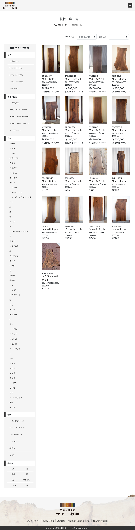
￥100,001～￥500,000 (18, 116)
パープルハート (15, 329)
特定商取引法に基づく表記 (79, 520)
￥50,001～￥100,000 (18, 109)
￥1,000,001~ (15, 130)
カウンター (14, 441)
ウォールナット (15, 192)
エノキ (12, 148)
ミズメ (12, 378)
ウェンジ (13, 187)
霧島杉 (12, 280)
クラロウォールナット (18, 231)
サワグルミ (14, 246)
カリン (12, 221)
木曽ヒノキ (14, 158)
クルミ (12, 241)
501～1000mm (15, 68)
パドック (13, 334)
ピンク (13, 485)
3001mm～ (13, 88)
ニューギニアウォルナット (20, 197)
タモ (11, 304)
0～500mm (13, 61)
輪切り (12, 448)
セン (11, 285)
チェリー (13, 314)
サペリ (12, 260)
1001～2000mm (16, 74)
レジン (12, 455)
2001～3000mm (16, 81)
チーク (12, 309)
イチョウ (13, 177)
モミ (11, 392)
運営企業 (61, 520)
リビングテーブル (16, 420)
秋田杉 (12, 143)
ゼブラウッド (15, 295)
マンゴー (13, 373)
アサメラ (13, 168)
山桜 (11, 402)
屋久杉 (12, 275)
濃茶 (13, 474)
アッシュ (13, 172)
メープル (13, 383)
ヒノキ (12, 153)
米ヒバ (12, 407)
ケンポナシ (14, 256)
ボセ (11, 358)
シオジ (12, 265)
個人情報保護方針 (100, 520)
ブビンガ (13, 343)
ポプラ (12, 363)
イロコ (12, 182)
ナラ (11, 324)
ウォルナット (49, 130)
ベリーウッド (15, 348)
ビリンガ (13, 339)
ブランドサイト (33, 520)
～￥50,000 (14, 102)
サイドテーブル (15, 434)
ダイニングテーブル (17, 427)
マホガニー (14, 368)
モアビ (12, 387)
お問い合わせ (48, 520)
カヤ (11, 202)
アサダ (12, 163)
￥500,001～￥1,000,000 (19, 123)
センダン (13, 290)
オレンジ (27, 479)
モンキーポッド (15, 397)
